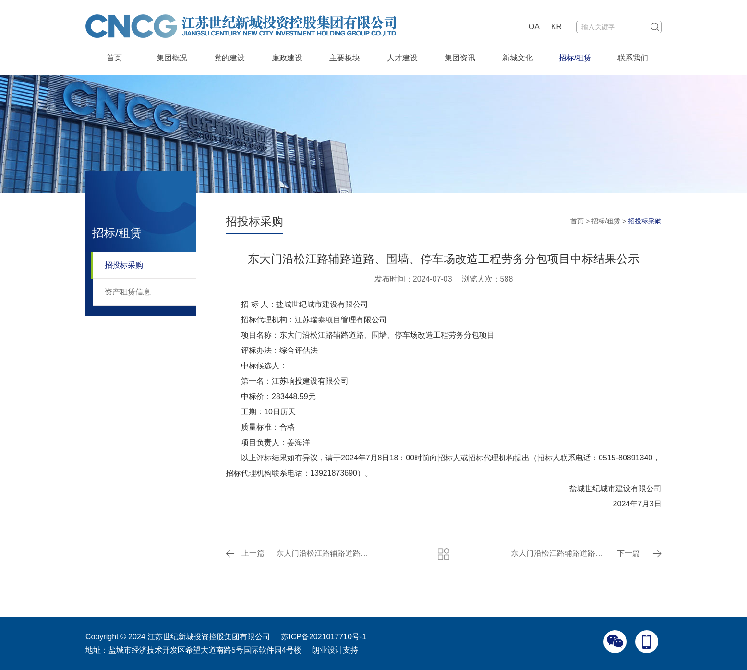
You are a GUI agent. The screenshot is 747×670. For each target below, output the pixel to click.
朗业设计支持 (335, 650)
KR (556, 27)
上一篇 (253, 553)
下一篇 (628, 553)
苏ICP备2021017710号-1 (323, 637)
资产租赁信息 (128, 292)
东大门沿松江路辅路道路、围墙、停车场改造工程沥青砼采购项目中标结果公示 (559, 553)
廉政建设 (287, 58)
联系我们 (632, 58)
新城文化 (517, 58)
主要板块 (344, 58)
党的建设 (229, 58)
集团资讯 (460, 58)
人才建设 (402, 58)
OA (534, 27)
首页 (114, 58)
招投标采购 (124, 265)
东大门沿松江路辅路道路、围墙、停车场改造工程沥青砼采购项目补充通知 (325, 553)
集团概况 (172, 58)
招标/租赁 (575, 58)
